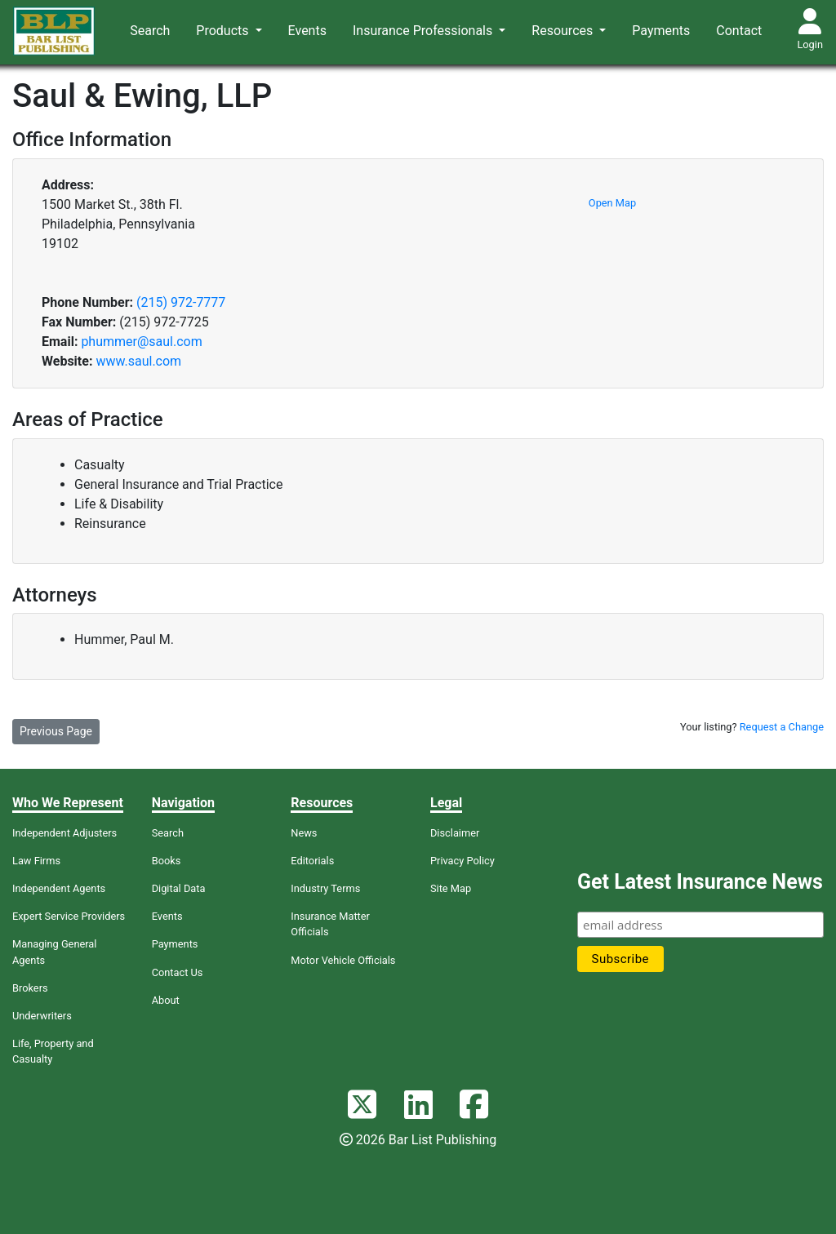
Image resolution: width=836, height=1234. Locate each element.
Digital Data (179, 888)
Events (307, 30)
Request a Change (782, 727)
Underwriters (42, 1016)
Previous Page (56, 731)
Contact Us (177, 972)
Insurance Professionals (424, 30)
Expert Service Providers (68, 916)
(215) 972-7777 (180, 302)
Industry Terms (325, 888)
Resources (563, 30)
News (304, 833)
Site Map (450, 888)
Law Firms (36, 860)
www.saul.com (138, 361)
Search (150, 30)
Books (166, 860)
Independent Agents (58, 888)
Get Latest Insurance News (700, 882)
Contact (739, 30)
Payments (661, 30)
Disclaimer (454, 833)
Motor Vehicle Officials (343, 960)
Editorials (312, 860)
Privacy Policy (462, 860)
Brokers (30, 988)
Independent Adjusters (64, 833)
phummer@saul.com (141, 341)
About (166, 1000)
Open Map (612, 203)
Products (223, 30)
